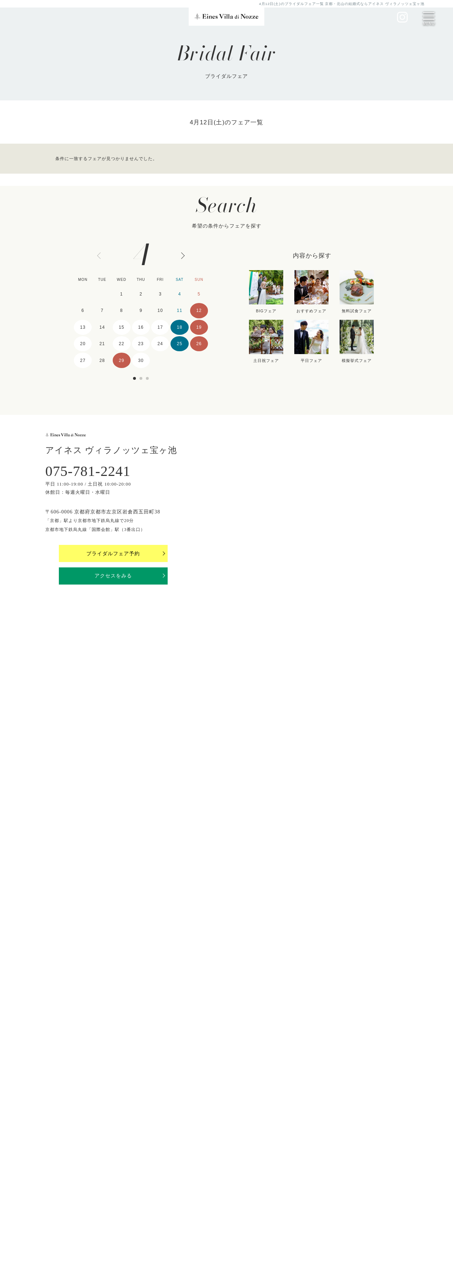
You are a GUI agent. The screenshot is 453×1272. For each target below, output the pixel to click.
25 (179, 343)
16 (140, 327)
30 (140, 360)
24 (160, 343)
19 (199, 327)
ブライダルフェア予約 (113, 553)
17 (160, 327)
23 (140, 343)
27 (82, 360)
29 (121, 360)
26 (199, 343)
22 (121, 343)
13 (82, 327)
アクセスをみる (113, 575)
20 (82, 343)
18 (179, 327)
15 (121, 327)
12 (199, 310)
